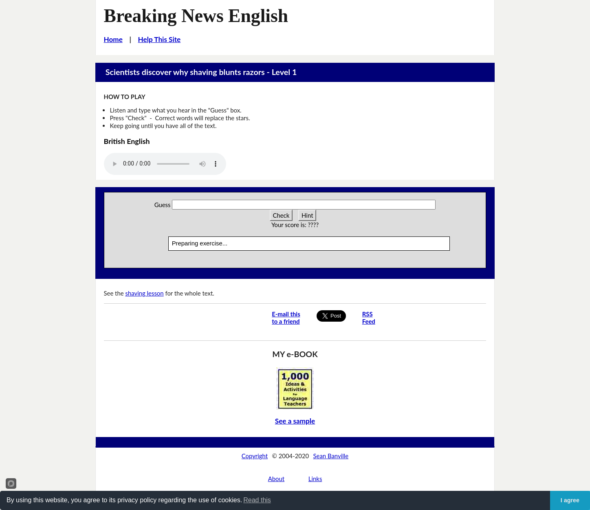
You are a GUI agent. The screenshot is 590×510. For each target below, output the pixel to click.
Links (315, 478)
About (276, 478)
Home (113, 39)
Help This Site (159, 39)
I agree (570, 500)
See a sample (295, 421)
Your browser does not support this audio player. (165, 164)
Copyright (255, 455)
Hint (307, 215)
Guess (162, 204)
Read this (257, 500)
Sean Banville (331, 455)
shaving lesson (144, 293)
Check (281, 215)
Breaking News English (196, 15)
